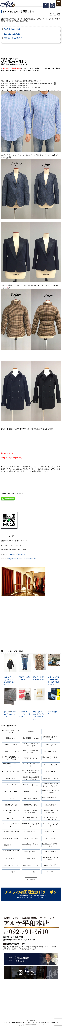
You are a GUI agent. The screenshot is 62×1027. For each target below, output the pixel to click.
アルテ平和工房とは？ (12, 29)
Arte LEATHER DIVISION (31, 1023)
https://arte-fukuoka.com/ (17, 554)
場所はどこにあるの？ (12, 33)
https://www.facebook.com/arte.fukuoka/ (22, 559)
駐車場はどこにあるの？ (13, 38)
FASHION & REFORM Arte (13, 1023)
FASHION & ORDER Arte (49, 1023)
